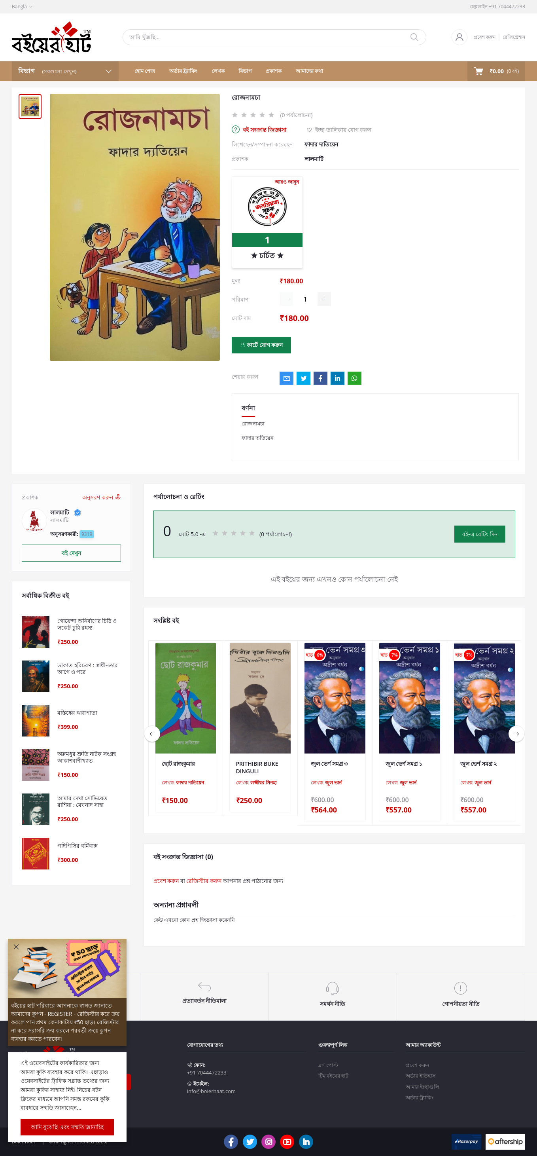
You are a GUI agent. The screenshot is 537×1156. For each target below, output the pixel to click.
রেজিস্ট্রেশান (514, 37)
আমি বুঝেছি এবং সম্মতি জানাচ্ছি (67, 1127)
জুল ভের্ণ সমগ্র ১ (404, 763)
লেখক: (183, 783)
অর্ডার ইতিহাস (421, 1069)
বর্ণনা (248, 408)
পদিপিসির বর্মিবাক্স (77, 846)
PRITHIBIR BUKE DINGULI (257, 767)
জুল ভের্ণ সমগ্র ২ (478, 763)
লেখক (218, 70)
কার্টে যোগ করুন (261, 345)
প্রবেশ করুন (484, 37)
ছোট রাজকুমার (178, 763)
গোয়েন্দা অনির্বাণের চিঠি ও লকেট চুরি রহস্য (87, 624)
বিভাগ (245, 70)
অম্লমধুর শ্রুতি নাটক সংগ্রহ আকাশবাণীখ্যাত (86, 757)
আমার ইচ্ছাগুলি (422, 1080)
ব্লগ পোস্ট (328, 1058)
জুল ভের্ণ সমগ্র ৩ (329, 763)
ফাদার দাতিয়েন (321, 144)
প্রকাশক (274, 70)
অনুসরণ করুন (101, 497)
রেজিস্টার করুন (203, 881)
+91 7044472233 (207, 1066)
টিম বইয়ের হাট (333, 1069)
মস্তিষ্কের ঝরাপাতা (77, 713)
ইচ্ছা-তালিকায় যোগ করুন (338, 129)
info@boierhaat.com (211, 1084)
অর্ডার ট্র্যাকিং (183, 70)
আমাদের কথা (309, 70)
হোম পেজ (144, 70)
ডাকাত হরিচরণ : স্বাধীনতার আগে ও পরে (87, 669)
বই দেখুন (71, 553)
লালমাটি (313, 159)
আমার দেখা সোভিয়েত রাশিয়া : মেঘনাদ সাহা (82, 802)
